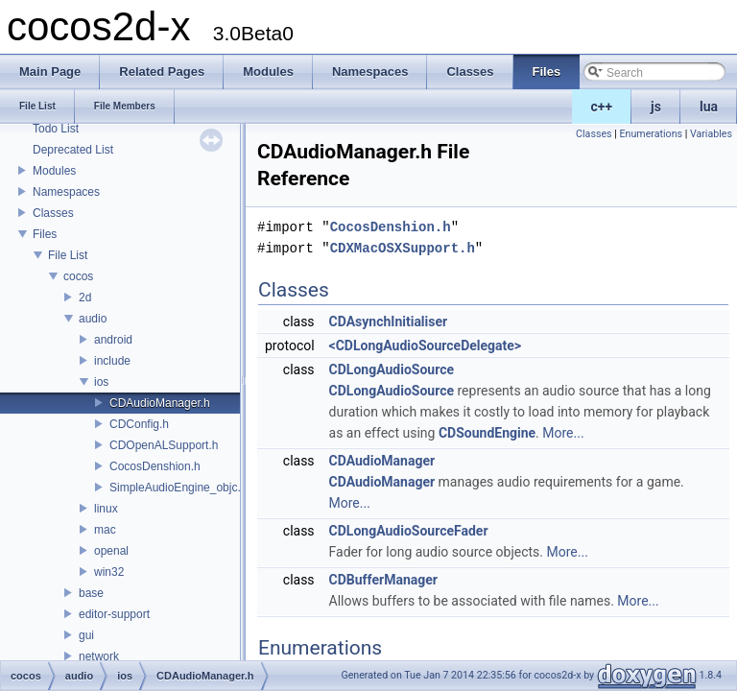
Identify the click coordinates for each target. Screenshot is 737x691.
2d (85, 297)
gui (86, 635)
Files (45, 234)
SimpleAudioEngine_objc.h (178, 487)
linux (106, 508)
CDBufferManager (383, 579)
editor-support (114, 614)
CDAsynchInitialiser (388, 321)
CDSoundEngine (487, 433)
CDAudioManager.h (159, 403)
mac (105, 529)
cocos (78, 276)
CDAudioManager (382, 460)
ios (101, 382)
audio (93, 318)
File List (67, 255)
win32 (109, 572)
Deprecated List (73, 149)
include (112, 361)
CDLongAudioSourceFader (408, 530)
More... (562, 433)
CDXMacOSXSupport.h (402, 248)
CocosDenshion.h (155, 466)
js (656, 106)
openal (111, 551)
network (99, 656)
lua (709, 106)
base (91, 593)
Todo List (56, 128)
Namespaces (66, 192)
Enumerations (650, 134)
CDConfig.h (139, 424)
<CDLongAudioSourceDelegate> (425, 345)
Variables (711, 134)
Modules (54, 171)
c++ (602, 106)
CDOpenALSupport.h (163, 445)
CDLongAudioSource (391, 369)
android (113, 339)
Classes (53, 213)
